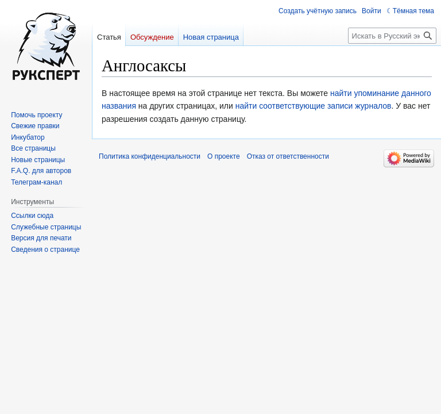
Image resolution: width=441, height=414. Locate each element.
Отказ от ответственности (288, 156)
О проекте (223, 156)
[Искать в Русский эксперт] (392, 36)
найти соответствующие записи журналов (313, 105)
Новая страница (211, 37)
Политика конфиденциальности (149, 156)
